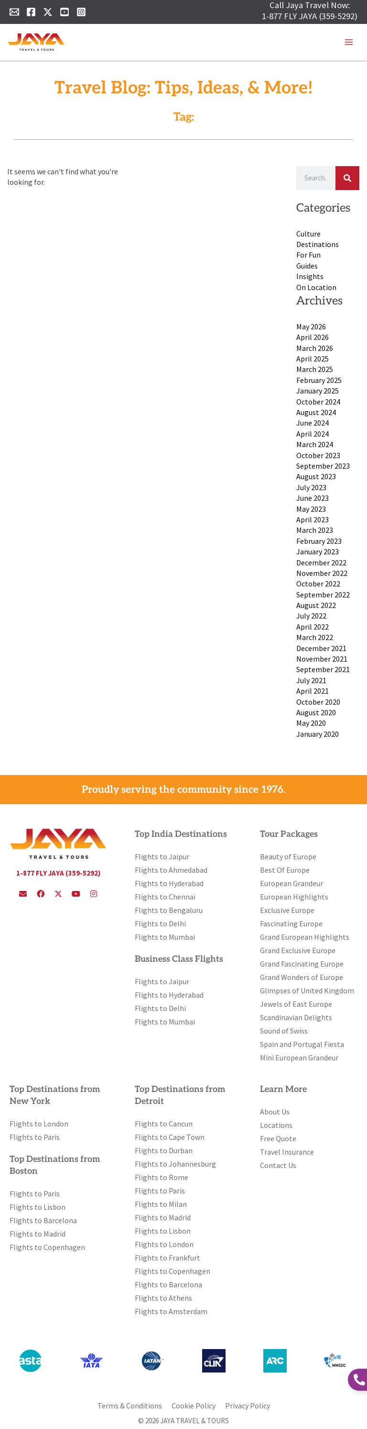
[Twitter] (48, 12)
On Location (316, 287)
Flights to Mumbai (165, 937)
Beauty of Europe (288, 856)
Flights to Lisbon (37, 1207)
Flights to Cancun (164, 1123)
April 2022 (312, 626)
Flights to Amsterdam (171, 1311)
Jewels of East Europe (296, 1004)
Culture (308, 233)
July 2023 (311, 487)
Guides (307, 265)
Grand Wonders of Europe (301, 977)
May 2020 (311, 723)
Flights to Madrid (37, 1233)
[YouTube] (64, 12)
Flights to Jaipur (162, 856)
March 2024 (314, 444)
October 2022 (318, 583)
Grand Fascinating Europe (302, 963)
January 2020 (317, 734)
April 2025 (312, 358)
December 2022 (321, 562)
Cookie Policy (194, 1405)
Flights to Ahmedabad (171, 870)
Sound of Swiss (284, 1030)
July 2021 (311, 680)
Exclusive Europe (287, 910)
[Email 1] (14, 12)
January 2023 (317, 551)
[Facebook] (31, 12)
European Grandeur (291, 883)
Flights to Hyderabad (169, 883)
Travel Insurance (287, 1152)
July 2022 (311, 615)
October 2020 (318, 702)
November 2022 (321, 573)
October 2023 (318, 455)
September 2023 (323, 466)
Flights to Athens (163, 1298)
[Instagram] (81, 12)
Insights (310, 276)
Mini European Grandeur (299, 1057)
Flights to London (39, 1123)
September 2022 (323, 594)
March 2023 (314, 530)
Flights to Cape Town (170, 1137)
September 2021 (323, 669)
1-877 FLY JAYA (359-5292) (309, 16)
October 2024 (318, 401)
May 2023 (311, 509)
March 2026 (314, 348)
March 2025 (314, 369)
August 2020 (316, 712)
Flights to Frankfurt (167, 1257)
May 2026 (311, 326)
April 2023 (312, 519)
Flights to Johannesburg (175, 1164)
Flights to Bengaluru (169, 910)
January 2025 (317, 390)
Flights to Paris (35, 1137)
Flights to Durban (164, 1150)
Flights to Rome (161, 1177)
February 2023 (319, 541)
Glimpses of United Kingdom (307, 990)
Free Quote (278, 1138)
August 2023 (316, 476)
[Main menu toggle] (348, 42)
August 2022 (316, 605)
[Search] (347, 178)
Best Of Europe (285, 870)
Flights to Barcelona (43, 1220)
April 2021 (312, 691)
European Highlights (294, 896)
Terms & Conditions (129, 1405)
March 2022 (314, 637)
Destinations (317, 244)
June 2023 (312, 498)
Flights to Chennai (165, 896)
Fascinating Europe (291, 923)
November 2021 (321, 659)
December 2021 (321, 648)
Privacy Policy (247, 1405)
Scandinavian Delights (296, 1017)
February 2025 (319, 380)
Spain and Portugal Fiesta (302, 1044)
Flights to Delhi (160, 923)
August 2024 (316, 412)
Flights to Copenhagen (47, 1247)
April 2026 (312, 337)
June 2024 (312, 423)
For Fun (308, 254)
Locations (276, 1125)
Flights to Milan (161, 1204)
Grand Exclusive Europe (297, 950)
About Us (275, 1111)
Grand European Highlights (304, 937)
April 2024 (312, 434)
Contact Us (278, 1165)
